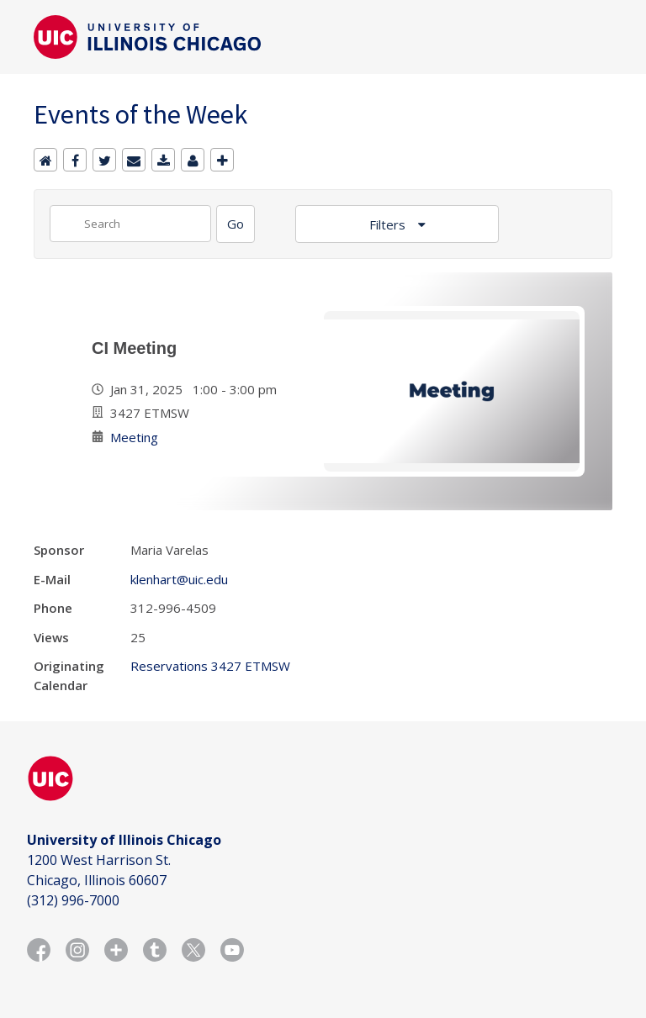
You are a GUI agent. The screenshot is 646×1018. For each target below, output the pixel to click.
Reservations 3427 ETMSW (210, 665)
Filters (389, 224)
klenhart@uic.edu (179, 579)
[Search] (235, 224)
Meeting (134, 437)
